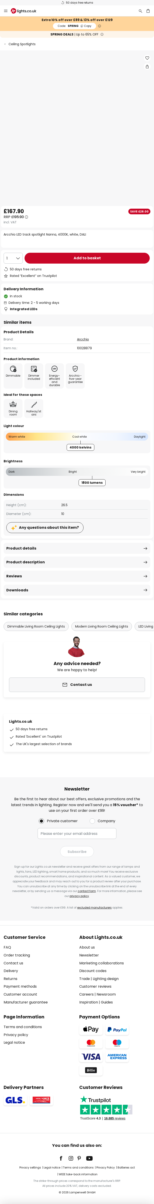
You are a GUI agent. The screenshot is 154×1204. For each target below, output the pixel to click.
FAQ (7, 947)
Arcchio (83, 339)
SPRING (74, 26)
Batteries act (126, 1167)
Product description (25, 562)
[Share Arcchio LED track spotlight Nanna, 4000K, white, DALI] (147, 66)
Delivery (11, 970)
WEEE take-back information (78, 1174)
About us (87, 947)
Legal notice (14, 1042)
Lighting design (106, 978)
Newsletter (89, 955)
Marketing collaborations (101, 963)
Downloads (17, 590)
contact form (87, 891)
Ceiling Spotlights (22, 44)
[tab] (39, 970)
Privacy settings (30, 1167)
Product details (21, 548)
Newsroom (106, 994)
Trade (84, 978)
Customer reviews (95, 986)
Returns (10, 978)
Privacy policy (16, 1034)
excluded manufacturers (94, 907)
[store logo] (26, 10)
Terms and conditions (23, 1026)
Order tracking (17, 955)
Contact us (13, 963)
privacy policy (79, 896)
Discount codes (92, 970)
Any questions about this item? (49, 527)
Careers (86, 994)
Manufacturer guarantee (26, 1002)
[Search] (140, 10)
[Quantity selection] (13, 258)
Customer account (20, 994)
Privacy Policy (105, 1167)
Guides (107, 1002)
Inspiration (88, 1002)
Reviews (14, 576)
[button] (147, 58)
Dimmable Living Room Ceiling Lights (36, 626)
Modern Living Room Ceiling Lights (101, 626)
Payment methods (20, 986)
